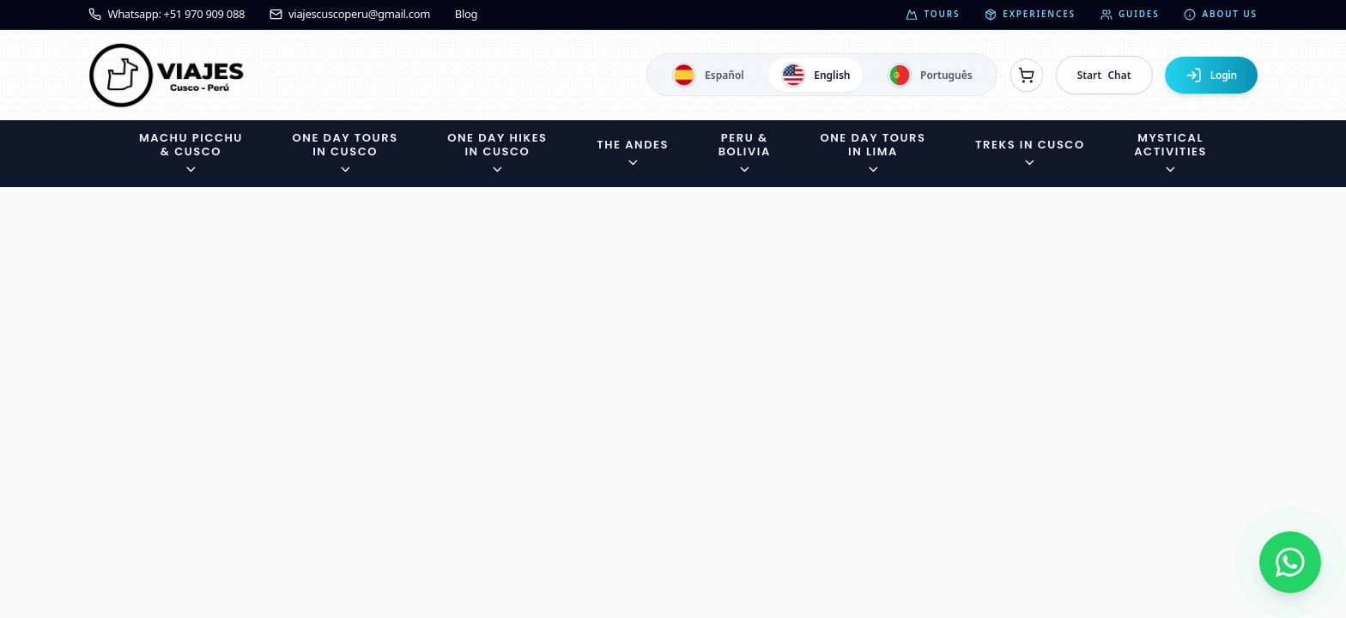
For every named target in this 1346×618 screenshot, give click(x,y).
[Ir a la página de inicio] (166, 75)
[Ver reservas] (1026, 74)
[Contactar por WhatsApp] (1290, 562)
